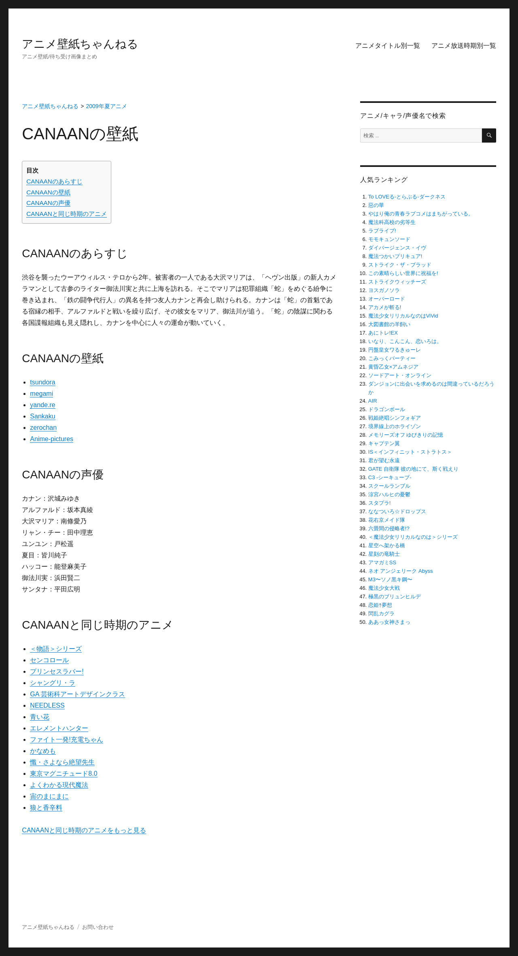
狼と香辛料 (46, 807)
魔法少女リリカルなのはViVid (403, 316)
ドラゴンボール (386, 409)
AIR (372, 401)
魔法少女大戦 (384, 588)
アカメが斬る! (384, 307)
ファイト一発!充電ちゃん (66, 739)
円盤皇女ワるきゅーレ (394, 350)
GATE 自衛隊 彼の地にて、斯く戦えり (413, 469)
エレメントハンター (59, 728)
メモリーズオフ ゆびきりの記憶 (406, 435)
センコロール (49, 660)
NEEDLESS (47, 705)
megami (41, 393)
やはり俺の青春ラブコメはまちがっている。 (420, 214)
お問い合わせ (98, 927)
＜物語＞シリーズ (56, 648)
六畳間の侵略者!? (389, 528)
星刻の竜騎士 (384, 554)
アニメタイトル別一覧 (387, 45)
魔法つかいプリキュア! (395, 256)
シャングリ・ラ (52, 682)
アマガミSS (382, 562)
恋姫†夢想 (380, 605)
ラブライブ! (382, 231)
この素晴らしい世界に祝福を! (403, 273)
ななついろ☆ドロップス (397, 511)
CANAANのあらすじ (54, 181)
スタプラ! (379, 503)
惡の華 (376, 205)
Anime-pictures (51, 438)
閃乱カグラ (381, 613)
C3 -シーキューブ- (390, 477)
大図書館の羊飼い (389, 324)
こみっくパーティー (392, 358)
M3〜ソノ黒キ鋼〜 (390, 579)
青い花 (39, 716)
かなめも (43, 750)
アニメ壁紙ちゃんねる (80, 44)
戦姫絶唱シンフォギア (394, 418)
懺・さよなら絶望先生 (62, 762)
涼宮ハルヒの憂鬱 (389, 494)
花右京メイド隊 (386, 520)
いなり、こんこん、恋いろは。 (405, 341)
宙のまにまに (49, 796)
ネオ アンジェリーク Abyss (400, 571)
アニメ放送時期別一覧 (463, 45)
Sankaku (42, 416)
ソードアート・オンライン (399, 375)
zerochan (43, 427)
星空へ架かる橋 (386, 545)
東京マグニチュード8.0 (63, 773)
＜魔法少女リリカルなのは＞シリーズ (413, 537)
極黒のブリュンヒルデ (394, 596)
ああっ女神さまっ (389, 622)
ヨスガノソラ (384, 290)
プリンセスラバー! (56, 671)
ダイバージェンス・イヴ (397, 248)
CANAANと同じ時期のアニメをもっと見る (84, 830)
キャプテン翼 (384, 443)
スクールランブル (389, 486)
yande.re (42, 404)
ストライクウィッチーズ (397, 282)
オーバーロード (386, 299)
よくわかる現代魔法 (59, 784)
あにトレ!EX (383, 333)
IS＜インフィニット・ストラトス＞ (410, 452)
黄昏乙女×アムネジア (393, 367)
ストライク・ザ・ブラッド (399, 265)
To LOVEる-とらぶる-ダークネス (407, 197)
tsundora (42, 382)
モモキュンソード (389, 239)
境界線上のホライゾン (394, 426)
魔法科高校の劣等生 (392, 222)
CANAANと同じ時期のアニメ (66, 213)
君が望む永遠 (384, 460)
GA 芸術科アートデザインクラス (77, 694)
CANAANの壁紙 (48, 192)
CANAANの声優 (48, 202)
